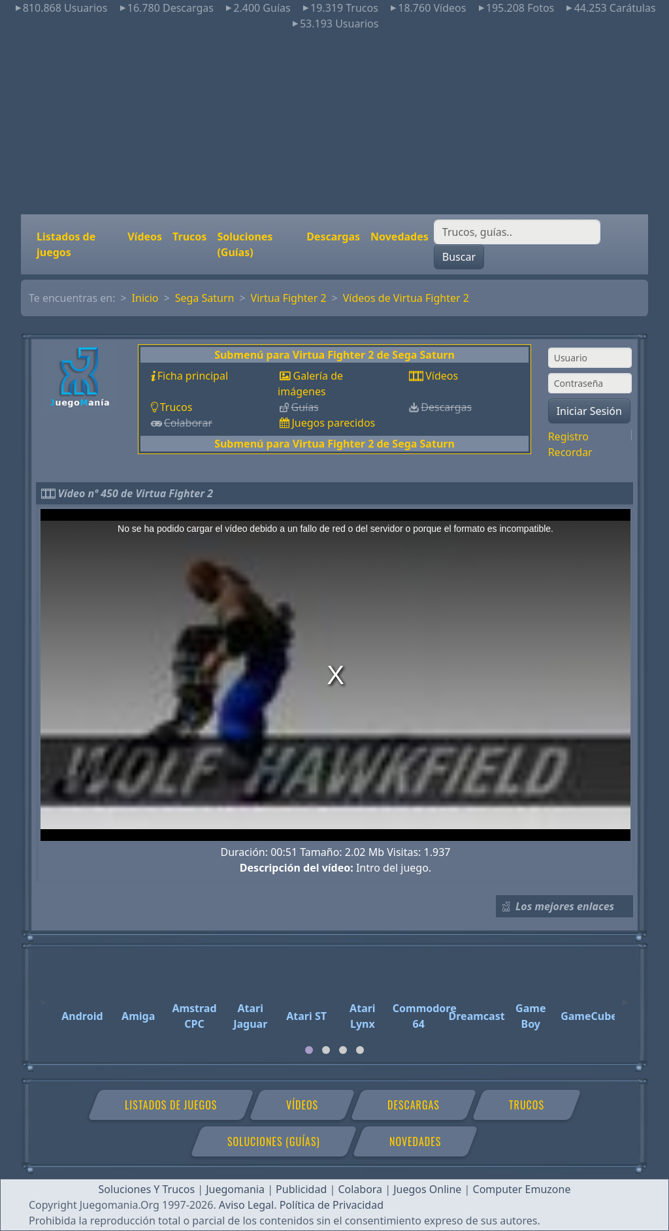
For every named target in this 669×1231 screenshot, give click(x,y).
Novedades (399, 236)
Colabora (360, 1189)
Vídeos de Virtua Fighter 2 (406, 298)
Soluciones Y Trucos (147, 1189)
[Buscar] (517, 232)
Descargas (333, 236)
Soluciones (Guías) (244, 244)
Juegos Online (427, 1189)
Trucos (189, 236)
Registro (568, 436)
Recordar (570, 452)
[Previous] (43, 996)
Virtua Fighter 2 (289, 298)
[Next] (625, 996)
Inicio (145, 298)
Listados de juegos (66, 244)
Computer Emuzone (522, 1189)
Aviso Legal (246, 1205)
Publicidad (301, 1189)
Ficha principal (192, 376)
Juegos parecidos (333, 423)
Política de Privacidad (331, 1205)
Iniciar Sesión (589, 411)
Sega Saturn (205, 298)
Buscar (459, 257)
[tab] (309, 1050)
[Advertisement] (334, 122)
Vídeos (144, 236)
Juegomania (235, 1189)
